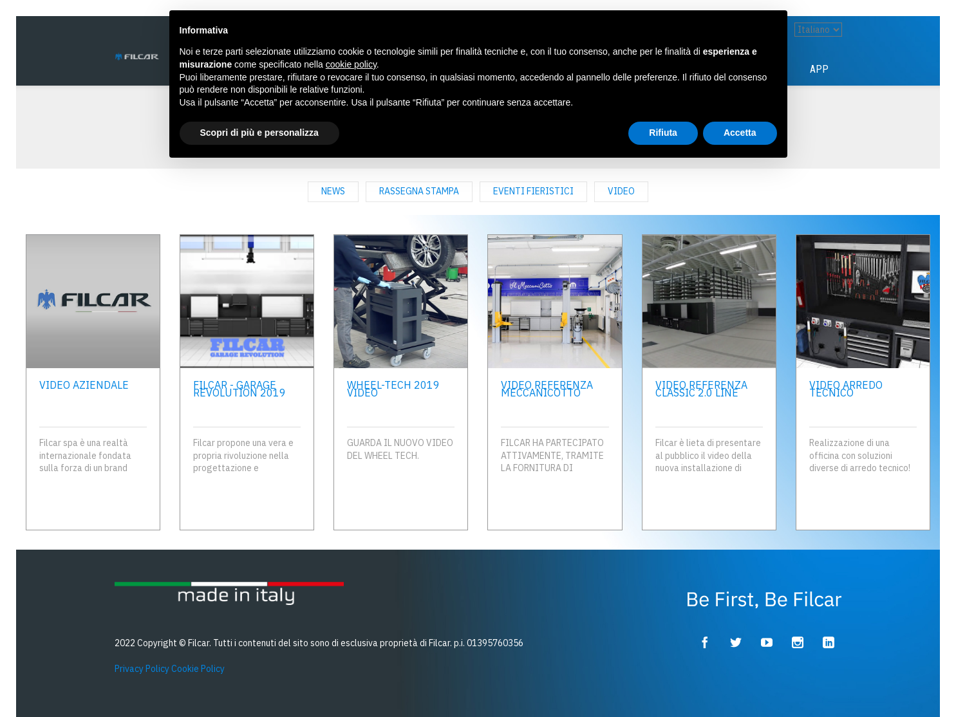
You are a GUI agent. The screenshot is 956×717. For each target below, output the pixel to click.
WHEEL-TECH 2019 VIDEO (393, 388)
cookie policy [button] (351, 64)
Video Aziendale (84, 384)
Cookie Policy (198, 669)
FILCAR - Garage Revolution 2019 (239, 388)
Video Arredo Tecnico (846, 388)
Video (621, 191)
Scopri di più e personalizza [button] (259, 132)
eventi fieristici (533, 191)
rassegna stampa (419, 191)
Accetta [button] (740, 132)
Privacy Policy (142, 669)
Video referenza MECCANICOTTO (547, 388)
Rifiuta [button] (663, 132)
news (333, 191)
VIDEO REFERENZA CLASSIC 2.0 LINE (701, 388)
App (819, 69)
